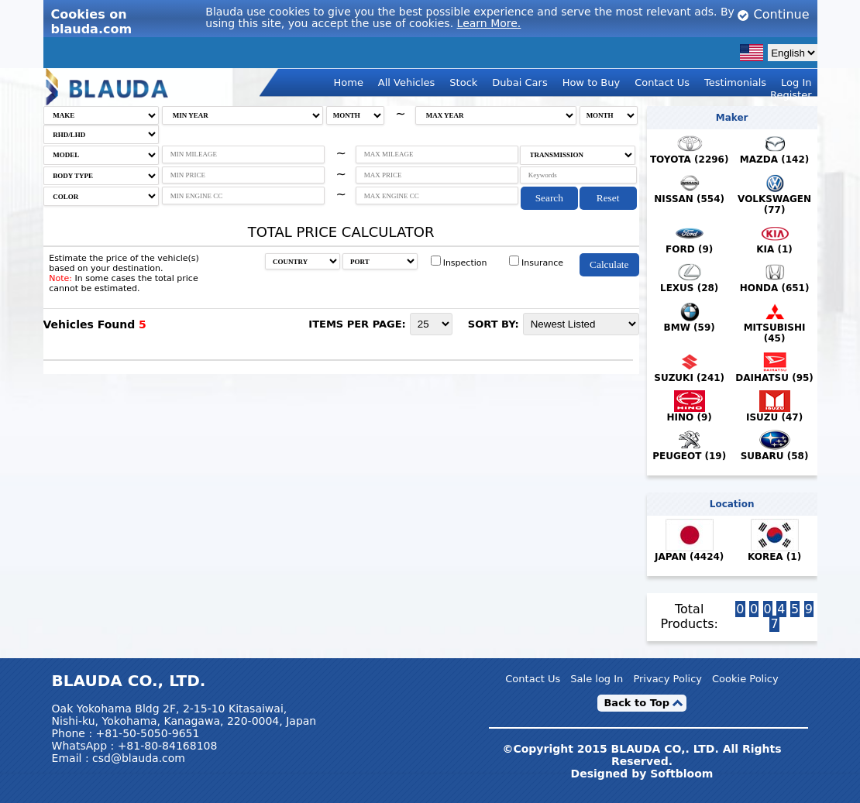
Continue (773, 14)
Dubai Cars (519, 82)
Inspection (459, 263)
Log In (796, 82)
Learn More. (489, 23)
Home (348, 82)
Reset (608, 198)
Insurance (536, 263)
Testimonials (735, 82)
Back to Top (636, 703)
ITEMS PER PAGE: (357, 324)
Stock (463, 82)
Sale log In (596, 679)
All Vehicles (406, 82)
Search (549, 198)
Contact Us (662, 82)
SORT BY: (493, 324)
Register (791, 95)
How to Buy (591, 82)
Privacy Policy (667, 679)
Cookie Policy (745, 679)
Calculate (609, 264)
